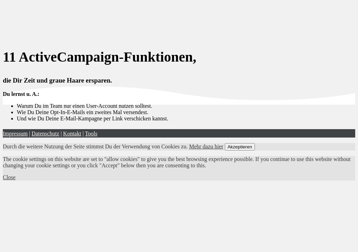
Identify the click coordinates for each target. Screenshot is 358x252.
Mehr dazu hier (206, 146)
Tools (91, 133)
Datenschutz (45, 133)
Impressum (15, 133)
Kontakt (72, 133)
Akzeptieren (240, 146)
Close (9, 177)
